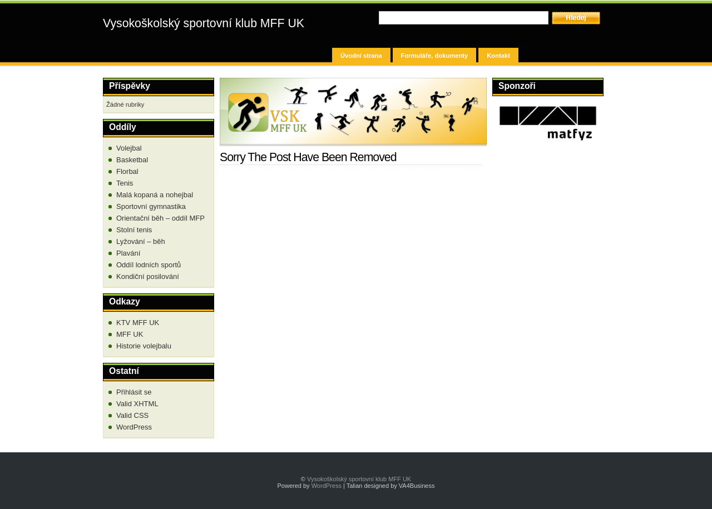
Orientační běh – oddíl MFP (160, 218)
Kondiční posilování (147, 276)
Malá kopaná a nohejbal (154, 195)
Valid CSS (132, 415)
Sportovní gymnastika (151, 206)
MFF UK (129, 334)
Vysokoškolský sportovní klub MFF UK (203, 23)
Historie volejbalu (143, 346)
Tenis (124, 183)
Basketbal (132, 160)
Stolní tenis (134, 230)
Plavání (128, 253)
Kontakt (498, 55)
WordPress (134, 427)
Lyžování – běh (140, 241)
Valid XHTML (137, 404)
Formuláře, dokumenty (434, 55)
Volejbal (129, 148)
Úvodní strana (361, 55)
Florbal (127, 171)
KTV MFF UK (137, 322)
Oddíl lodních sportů (148, 265)
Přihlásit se (134, 392)
